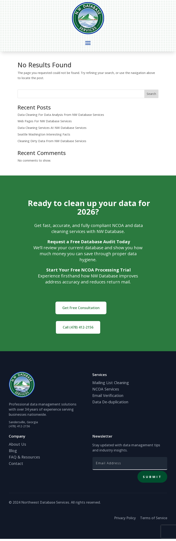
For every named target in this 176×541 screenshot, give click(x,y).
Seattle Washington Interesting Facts (44, 136)
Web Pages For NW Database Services (45, 123)
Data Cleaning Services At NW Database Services (52, 130)
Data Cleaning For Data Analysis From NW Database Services (61, 117)
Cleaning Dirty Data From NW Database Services (52, 143)
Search (151, 96)
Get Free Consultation (81, 310)
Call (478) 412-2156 (78, 329)
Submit (152, 479)
